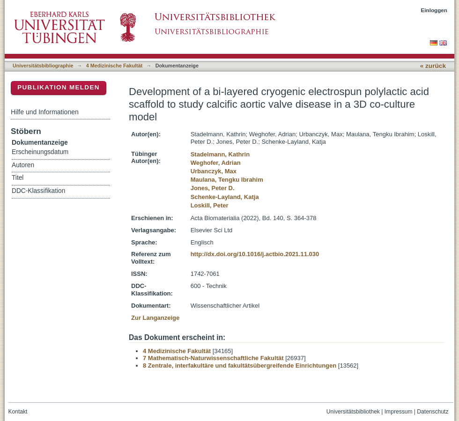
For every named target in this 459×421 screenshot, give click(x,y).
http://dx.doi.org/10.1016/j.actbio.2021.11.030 (255, 254)
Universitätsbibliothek (353, 411)
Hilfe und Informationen (45, 112)
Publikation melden (58, 87)
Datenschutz (432, 411)
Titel (17, 177)
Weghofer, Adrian (216, 162)
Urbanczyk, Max (214, 171)
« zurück (433, 65)
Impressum (399, 411)
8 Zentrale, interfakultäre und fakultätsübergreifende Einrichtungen (239, 365)
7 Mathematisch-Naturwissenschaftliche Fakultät (213, 358)
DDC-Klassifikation (38, 190)
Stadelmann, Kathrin (220, 154)
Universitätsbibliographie (43, 65)
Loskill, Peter (210, 205)
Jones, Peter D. (213, 188)
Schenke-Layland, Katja (225, 196)
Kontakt (18, 411)
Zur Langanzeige (155, 317)
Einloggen (434, 10)
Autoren (23, 165)
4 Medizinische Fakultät (114, 65)
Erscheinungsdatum (40, 151)
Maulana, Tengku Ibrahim (227, 179)
